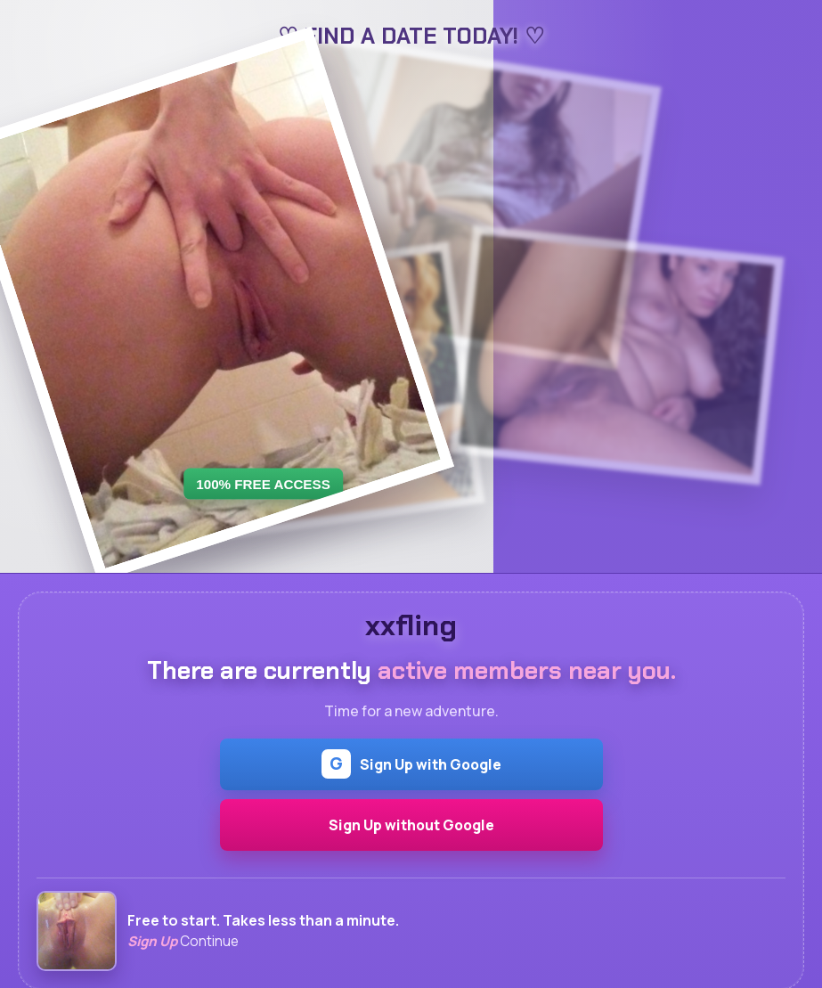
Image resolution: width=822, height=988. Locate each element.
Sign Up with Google (411, 764)
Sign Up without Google (411, 825)
